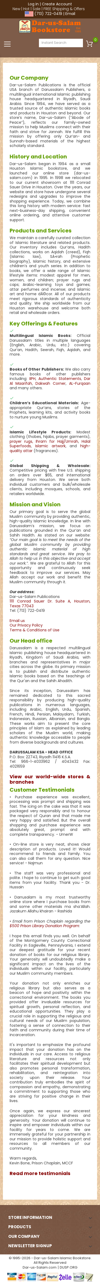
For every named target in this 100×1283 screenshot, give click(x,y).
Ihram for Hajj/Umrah (57, 441)
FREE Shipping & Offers (64, 8)
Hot (26, 8)
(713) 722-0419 (48, 13)
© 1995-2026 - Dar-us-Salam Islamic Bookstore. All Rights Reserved (50, 1260)
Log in (33, 4)
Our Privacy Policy (26, 625)
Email (70, 13)
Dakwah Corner (50, 383)
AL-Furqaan (79, 383)
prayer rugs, (21, 441)
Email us (17, 620)
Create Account (57, 4)
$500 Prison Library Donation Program (44, 925)
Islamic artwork (50, 446)
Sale (37, 8)
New (16, 8)
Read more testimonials (40, 1173)
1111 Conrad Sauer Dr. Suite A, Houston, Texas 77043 (50, 603)
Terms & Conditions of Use (34, 630)
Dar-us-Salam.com (40, 1267)
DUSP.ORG (68, 1267)
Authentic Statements (59, 378)
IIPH (32, 378)
